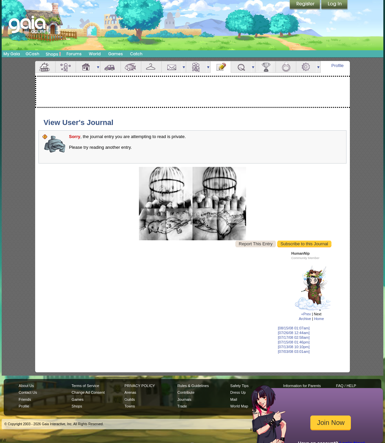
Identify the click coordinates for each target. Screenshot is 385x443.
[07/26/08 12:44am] (294, 333)
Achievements (265, 66)
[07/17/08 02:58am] (294, 337)
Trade (182, 406)
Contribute (186, 392)
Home (319, 319)
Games (115, 54)
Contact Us (28, 392)
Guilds (130, 399)
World (95, 54)
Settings (306, 66)
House (86, 66)
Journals (184, 399)
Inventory (151, 66)
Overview (45, 66)
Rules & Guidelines (193, 386)
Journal (221, 66)
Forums (73, 54)
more (98, 66)
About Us (26, 386)
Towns (130, 406)
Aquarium (131, 66)
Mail (172, 66)
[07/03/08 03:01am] (294, 352)
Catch (136, 54)
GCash (33, 54)
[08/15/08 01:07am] (294, 328)
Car (110, 66)
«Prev (306, 314)
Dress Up (238, 392)
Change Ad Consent (88, 392)
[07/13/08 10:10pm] (294, 347)
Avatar (66, 66)
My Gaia (11, 54)
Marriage (286, 66)
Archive (305, 319)
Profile (337, 65)
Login (334, 5)
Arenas (130, 392)
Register (305, 5)
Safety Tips (239, 386)
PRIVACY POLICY (140, 386)
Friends (196, 66)
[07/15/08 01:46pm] (294, 342)
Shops (53, 54)
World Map (239, 406)
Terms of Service (85, 386)
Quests (241, 66)
